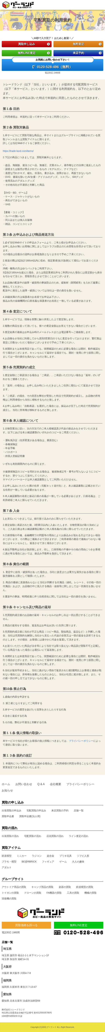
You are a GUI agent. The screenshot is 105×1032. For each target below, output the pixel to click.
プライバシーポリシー (81, 740)
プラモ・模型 (9, 861)
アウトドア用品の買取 (14, 887)
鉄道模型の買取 (84, 887)
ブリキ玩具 (65, 855)
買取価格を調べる (26, 925)
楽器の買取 (65, 887)
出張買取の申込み (11, 810)
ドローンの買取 (32, 892)
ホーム (6, 784)
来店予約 (87, 52)
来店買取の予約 (59, 810)
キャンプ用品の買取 (42, 887)
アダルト (7, 867)
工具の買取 (73, 892)
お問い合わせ (23, 784)
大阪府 (7, 966)
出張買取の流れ (10, 836)
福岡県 (7, 980)
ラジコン (37, 855)
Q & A (41, 784)
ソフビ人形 (83, 855)
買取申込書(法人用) (29, 816)
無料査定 (87, 44)
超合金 (50, 855)
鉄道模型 (7, 855)
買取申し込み (34, 44)
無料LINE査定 (34, 52)
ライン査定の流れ (78, 836)
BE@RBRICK (29, 861)
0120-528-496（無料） (53, 64)
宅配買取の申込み (36, 810)
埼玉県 (7, 948)
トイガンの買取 (10, 892)
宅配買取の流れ (32, 836)
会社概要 (55, 784)
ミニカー (22, 855)
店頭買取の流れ (55, 836)
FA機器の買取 (54, 892)
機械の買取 (90, 892)
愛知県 (7, 994)
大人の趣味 (78, 861)
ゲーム (63, 861)
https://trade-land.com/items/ (18, 151)
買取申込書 (8, 816)
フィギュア (48, 861)
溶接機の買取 (9, 898)
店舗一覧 (79, 810)
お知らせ (7, 790)
